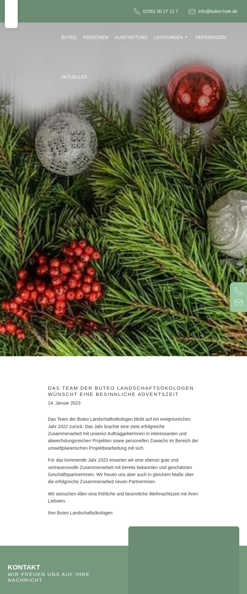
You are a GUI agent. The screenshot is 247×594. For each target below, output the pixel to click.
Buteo (69, 37)
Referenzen (211, 37)
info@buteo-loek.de (217, 11)
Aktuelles (74, 77)
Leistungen (168, 37)
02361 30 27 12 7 (160, 11)
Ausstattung (131, 37)
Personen (95, 37)
